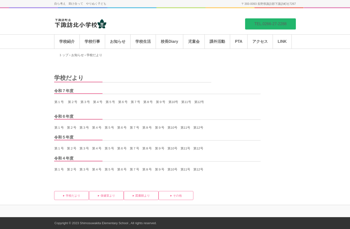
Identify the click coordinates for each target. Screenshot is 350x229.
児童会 (194, 41)
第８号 (148, 102)
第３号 (85, 102)
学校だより (73, 195)
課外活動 (217, 41)
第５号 (110, 102)
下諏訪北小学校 (90, 23)
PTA (238, 41)
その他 (177, 195)
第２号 (72, 102)
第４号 (97, 102)
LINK (282, 41)
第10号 (172, 127)
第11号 (185, 127)
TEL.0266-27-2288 (270, 24)
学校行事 (92, 41)
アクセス (260, 41)
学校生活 (143, 41)
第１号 (59, 102)
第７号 (135, 102)
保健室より (108, 195)
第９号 (160, 102)
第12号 (198, 127)
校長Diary (169, 41)
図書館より (142, 195)
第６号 (123, 102)
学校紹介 (67, 41)
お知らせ (117, 41)
